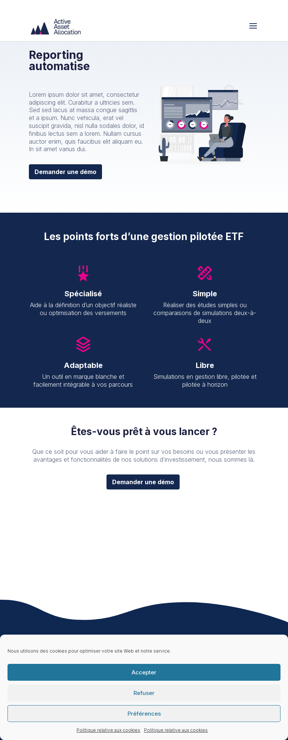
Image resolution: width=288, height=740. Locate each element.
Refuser (144, 692)
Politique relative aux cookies (108, 730)
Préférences (144, 713)
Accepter (144, 672)
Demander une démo (65, 172)
